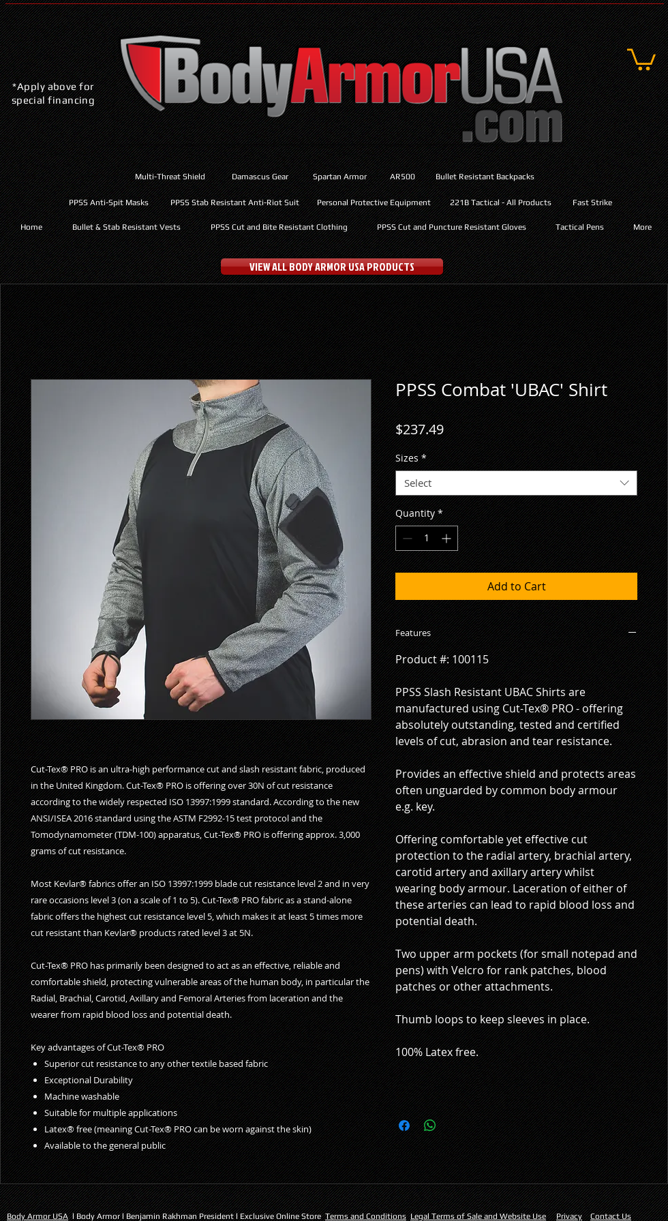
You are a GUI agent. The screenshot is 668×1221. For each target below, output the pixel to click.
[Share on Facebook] (404, 1125)
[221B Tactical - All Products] (500, 203)
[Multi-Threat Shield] (170, 177)
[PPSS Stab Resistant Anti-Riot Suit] (234, 203)
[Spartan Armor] (340, 177)
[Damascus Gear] (260, 177)
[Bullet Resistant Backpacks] (485, 177)
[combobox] (516, 483)
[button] (641, 58)
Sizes (411, 458)
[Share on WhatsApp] (430, 1125)
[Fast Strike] (592, 203)
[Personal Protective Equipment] (373, 203)
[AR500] (402, 177)
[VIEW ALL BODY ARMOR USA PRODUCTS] (332, 266)
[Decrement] (405, 538)
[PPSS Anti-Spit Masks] (108, 203)
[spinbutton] (426, 538)
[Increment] (447, 538)
